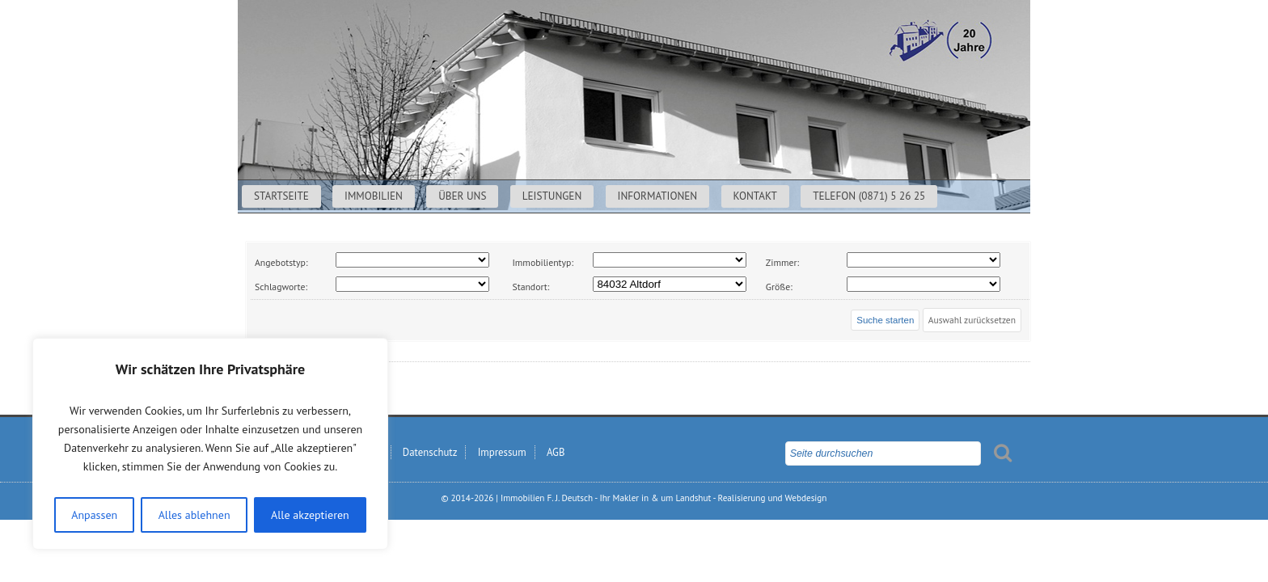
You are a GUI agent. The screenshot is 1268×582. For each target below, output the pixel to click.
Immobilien (373, 196)
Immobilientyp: (542, 262)
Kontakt (755, 196)
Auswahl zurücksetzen (972, 320)
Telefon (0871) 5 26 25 (869, 196)
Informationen (658, 196)
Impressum (502, 452)
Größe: (779, 286)
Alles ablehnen (194, 515)
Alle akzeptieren (310, 515)
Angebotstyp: (281, 262)
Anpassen (94, 515)
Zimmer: (782, 262)
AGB (555, 452)
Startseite (281, 196)
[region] (210, 444)
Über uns (462, 196)
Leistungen (552, 196)
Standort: (530, 286)
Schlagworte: (281, 286)
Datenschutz (430, 452)
